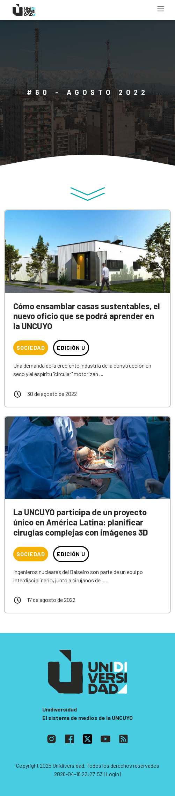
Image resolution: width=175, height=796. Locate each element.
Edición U (71, 347)
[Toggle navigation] (160, 9)
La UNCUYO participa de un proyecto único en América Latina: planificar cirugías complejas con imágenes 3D (80, 522)
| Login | (112, 774)
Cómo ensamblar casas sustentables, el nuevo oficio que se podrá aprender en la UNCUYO (86, 316)
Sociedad (30, 347)
